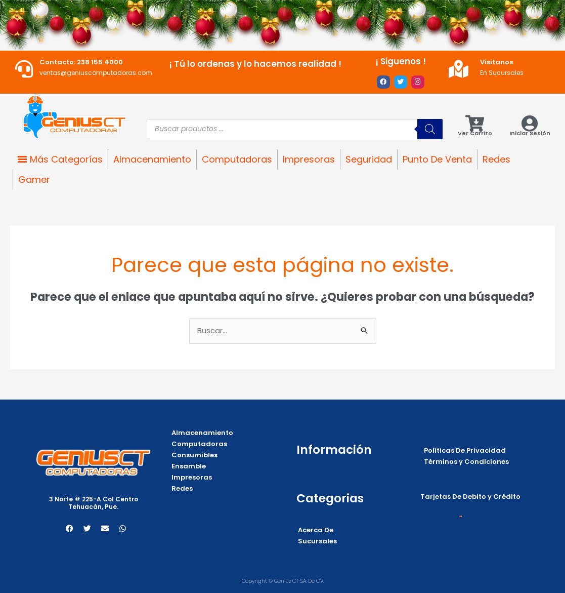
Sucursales (317, 541)
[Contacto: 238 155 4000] (24, 68)
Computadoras (237, 159)
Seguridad (368, 159)
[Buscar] (430, 129)
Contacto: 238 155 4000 (81, 62)
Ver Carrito (475, 133)
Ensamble (188, 466)
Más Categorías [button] (66, 159)
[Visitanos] (458, 68)
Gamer (34, 179)
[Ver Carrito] (474, 123)
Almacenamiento (152, 159)
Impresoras (309, 159)
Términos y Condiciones (466, 461)
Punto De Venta (437, 159)
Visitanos (496, 62)
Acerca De (315, 530)
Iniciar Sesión (529, 133)
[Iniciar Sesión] (529, 123)
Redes (496, 159)
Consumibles (194, 455)
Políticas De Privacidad (465, 450)
